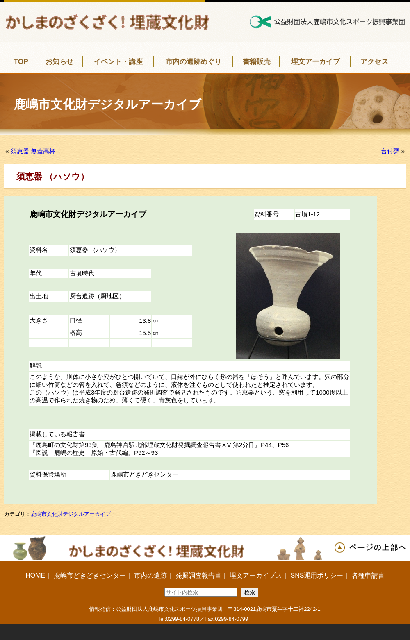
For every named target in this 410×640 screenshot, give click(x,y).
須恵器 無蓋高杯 (33, 151)
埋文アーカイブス (256, 575)
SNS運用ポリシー (316, 575)
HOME (35, 575)
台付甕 (390, 151)
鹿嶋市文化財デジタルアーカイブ (71, 514)
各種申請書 (368, 575)
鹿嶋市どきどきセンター (90, 575)
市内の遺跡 (150, 575)
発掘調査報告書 (198, 575)
